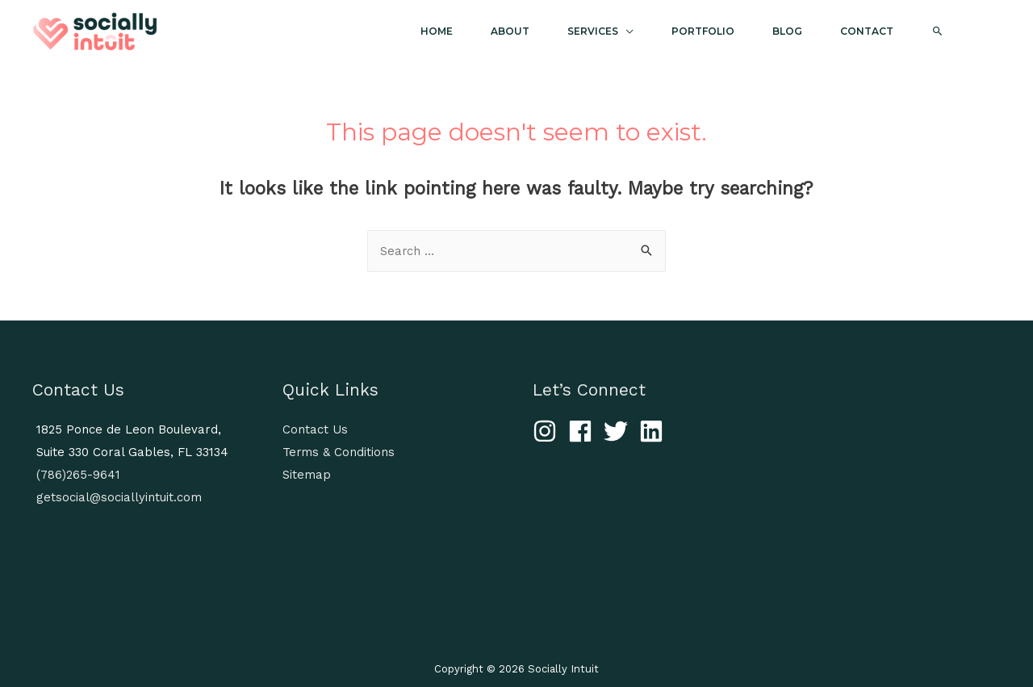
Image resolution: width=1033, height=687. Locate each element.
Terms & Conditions (338, 452)
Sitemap (306, 474)
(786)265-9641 (78, 474)
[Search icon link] (951, 31)
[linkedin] (655, 431)
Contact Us (315, 429)
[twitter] (619, 431)
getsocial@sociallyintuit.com (119, 497)
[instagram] (548, 431)
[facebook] (584, 431)
